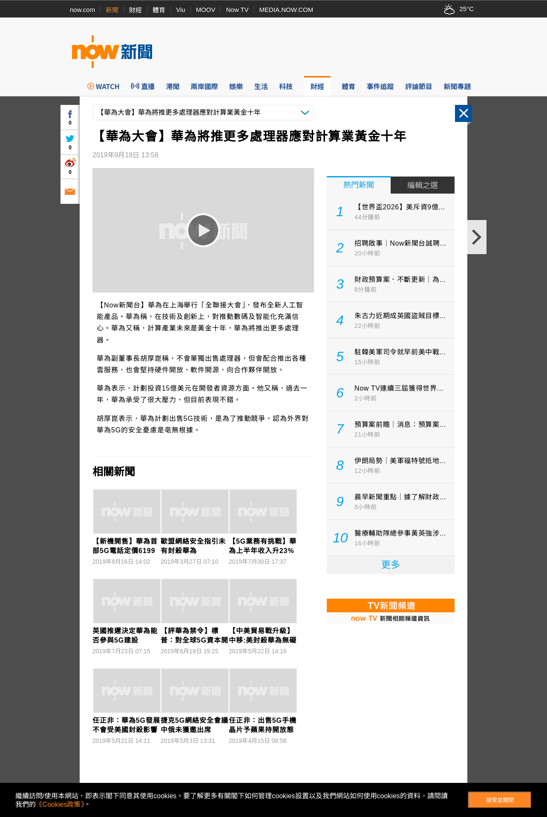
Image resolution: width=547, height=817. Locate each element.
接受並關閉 (500, 800)
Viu (180, 9)
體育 (159, 10)
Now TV (237, 9)
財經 (135, 10)
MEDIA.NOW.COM (286, 9)
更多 (390, 564)
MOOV (206, 9)
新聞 (112, 10)
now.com (82, 9)
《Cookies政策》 (60, 804)
